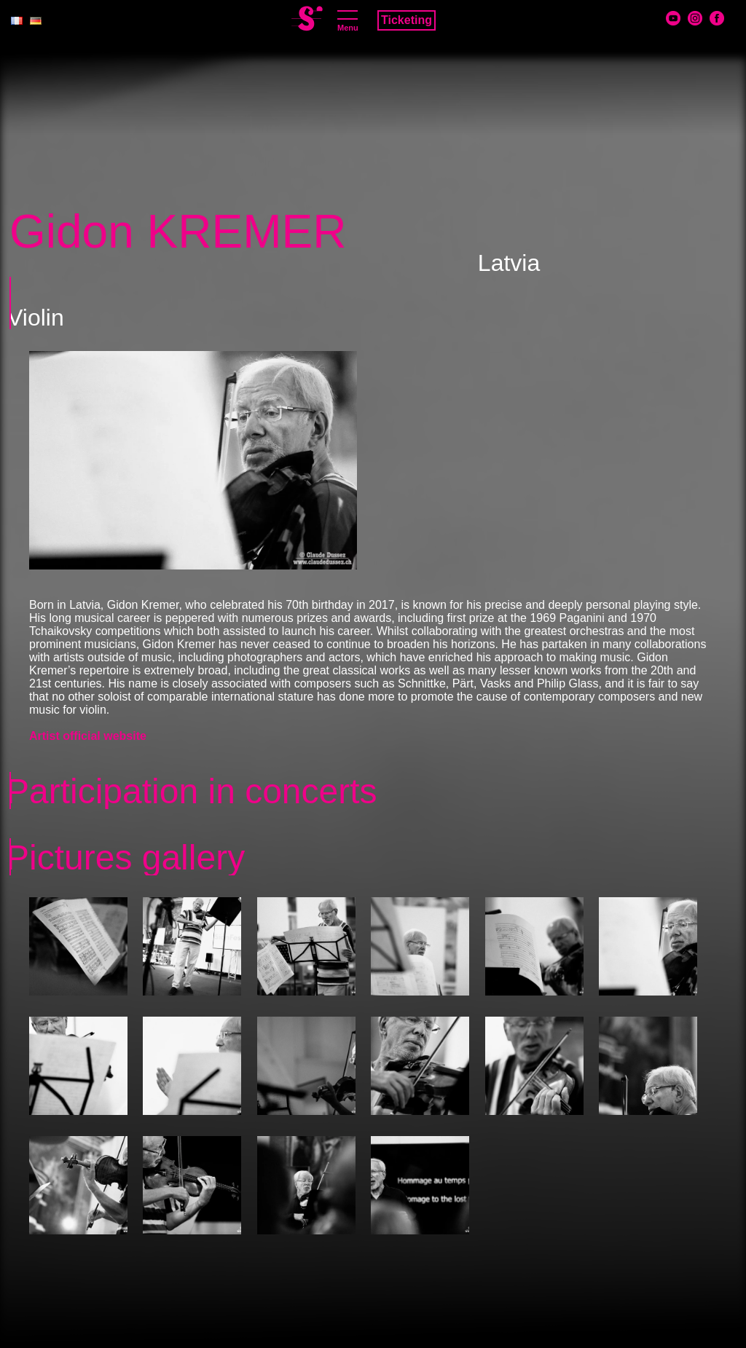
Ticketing (406, 20)
